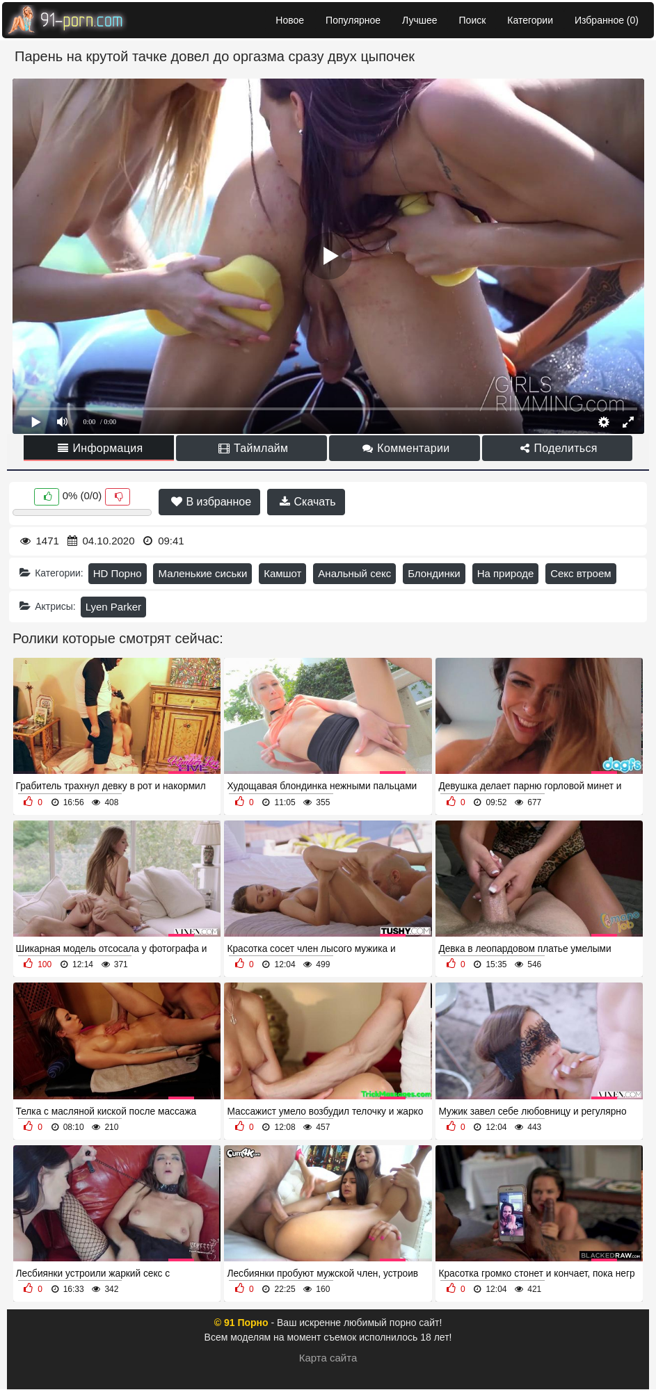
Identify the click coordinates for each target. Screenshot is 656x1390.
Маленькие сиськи (202, 573)
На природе (505, 573)
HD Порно (117, 573)
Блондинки (434, 573)
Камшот (282, 573)
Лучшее (419, 20)
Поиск (472, 20)
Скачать (307, 502)
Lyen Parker (113, 607)
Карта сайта (328, 1358)
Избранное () (607, 20)
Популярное (353, 20)
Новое (289, 20)
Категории (530, 20)
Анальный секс (354, 573)
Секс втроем (580, 573)
